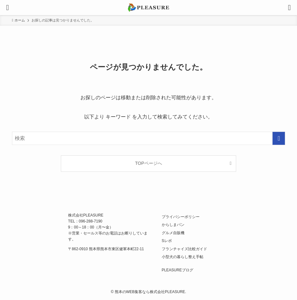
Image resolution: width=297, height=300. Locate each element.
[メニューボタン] (7, 7)
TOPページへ (148, 163)
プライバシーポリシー (181, 217)
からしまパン (173, 224)
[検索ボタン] (289, 7)
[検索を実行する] (278, 138)
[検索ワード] (148, 138)
